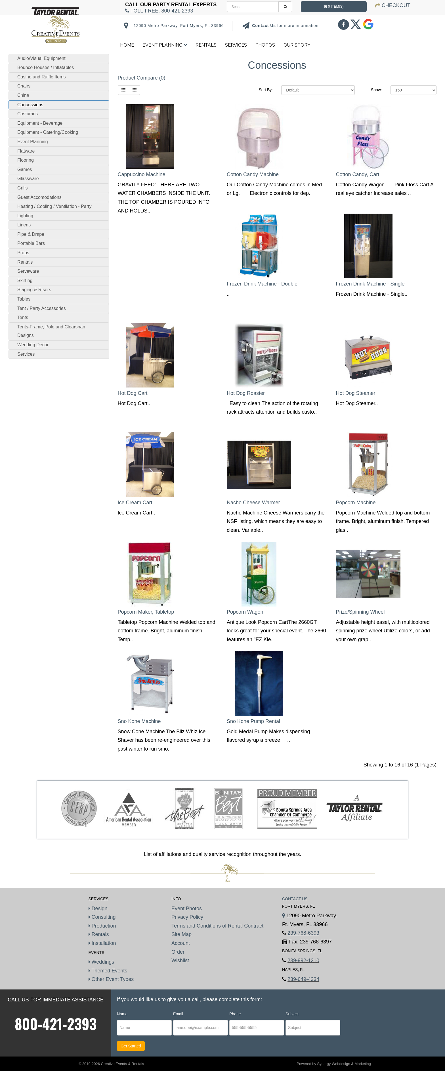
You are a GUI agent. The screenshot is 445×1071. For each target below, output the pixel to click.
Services (236, 45)
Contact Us (264, 25)
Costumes (27, 113)
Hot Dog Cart (133, 393)
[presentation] (376, 1028)
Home (127, 45)
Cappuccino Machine (141, 174)
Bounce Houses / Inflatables (45, 67)
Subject (292, 1014)
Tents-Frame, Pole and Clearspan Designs (51, 331)
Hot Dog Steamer (355, 393)
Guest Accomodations (39, 197)
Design (98, 908)
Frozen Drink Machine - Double (262, 284)
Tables (23, 299)
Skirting (24, 280)
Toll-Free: (159, 11)
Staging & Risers (34, 289)
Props (23, 252)
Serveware (28, 271)
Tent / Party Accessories (41, 308)
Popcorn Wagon (245, 612)
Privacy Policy (187, 917)
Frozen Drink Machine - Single (370, 284)
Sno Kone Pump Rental (253, 721)
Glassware (28, 178)
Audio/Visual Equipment (41, 58)
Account (180, 943)
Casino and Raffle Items (41, 76)
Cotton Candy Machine (253, 174)
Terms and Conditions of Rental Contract (217, 926)
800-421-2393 (56, 1023)
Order (177, 952)
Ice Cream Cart (135, 502)
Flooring (25, 160)
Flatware (26, 151)
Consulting (102, 917)
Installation (102, 943)
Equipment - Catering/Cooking (47, 132)
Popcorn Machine (356, 502)
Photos (265, 45)
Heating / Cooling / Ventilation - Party (54, 206)
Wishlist (180, 960)
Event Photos (186, 908)
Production (102, 926)
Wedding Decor (33, 344)
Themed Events (108, 971)
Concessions (30, 104)
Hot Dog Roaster (246, 393)
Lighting (25, 215)
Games (24, 169)
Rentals (206, 45)
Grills (22, 188)
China (23, 95)
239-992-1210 (303, 960)
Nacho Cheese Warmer (253, 502)
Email (178, 1014)
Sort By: (266, 89)
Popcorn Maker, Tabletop (146, 612)
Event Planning (164, 45)
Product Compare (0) (141, 78)
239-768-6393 (303, 933)
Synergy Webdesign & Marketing (344, 1064)
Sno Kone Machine (139, 721)
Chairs (23, 86)
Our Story (297, 45)
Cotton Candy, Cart (357, 174)
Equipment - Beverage (39, 123)
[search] (253, 6)
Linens (24, 224)
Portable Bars (31, 243)
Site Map (181, 934)
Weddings (101, 962)
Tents (22, 317)
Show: (376, 89)
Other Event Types (111, 979)
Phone (235, 1014)
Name (122, 1014)
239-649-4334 (303, 979)
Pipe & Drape (30, 234)
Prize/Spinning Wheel (360, 612)
